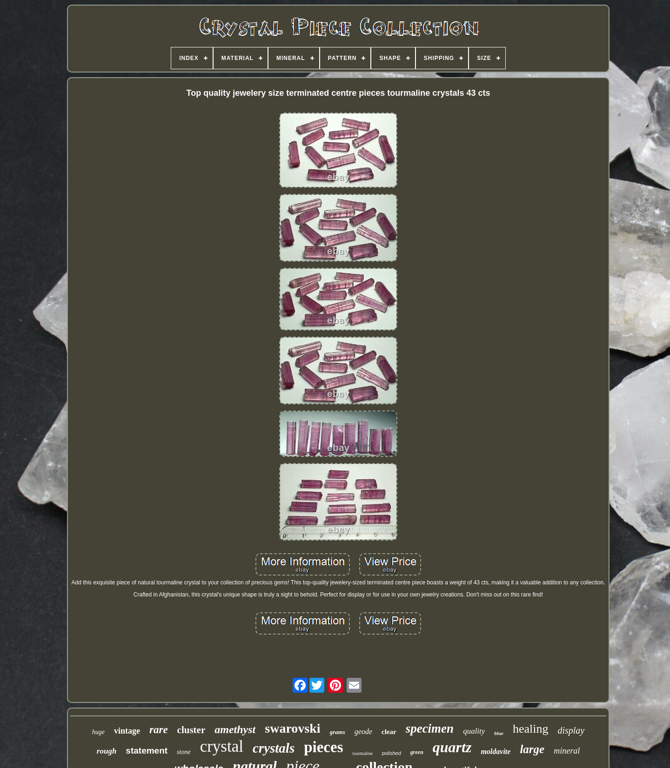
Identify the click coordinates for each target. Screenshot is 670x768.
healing (531, 728)
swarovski (292, 728)
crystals (274, 748)
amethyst (234, 729)
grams (337, 731)
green (416, 752)
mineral (567, 750)
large (532, 749)
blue (498, 733)
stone (184, 751)
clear (389, 731)
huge (98, 731)
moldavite (495, 751)
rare (158, 729)
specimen (430, 728)
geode (363, 731)
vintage (127, 730)
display (570, 730)
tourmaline (363, 753)
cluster (191, 729)
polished (391, 753)
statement (147, 750)
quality (474, 731)
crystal (221, 746)
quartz (452, 747)
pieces (323, 747)
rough (107, 751)
